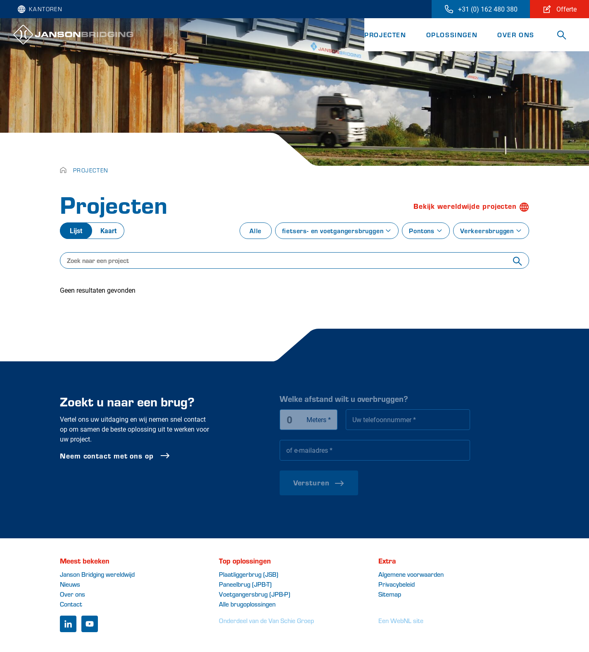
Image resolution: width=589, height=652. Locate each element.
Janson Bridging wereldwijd (97, 574)
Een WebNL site (400, 620)
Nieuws (70, 584)
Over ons (515, 34)
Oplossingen (452, 34)
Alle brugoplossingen (247, 603)
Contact (71, 603)
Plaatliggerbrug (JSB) (248, 574)
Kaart (108, 230)
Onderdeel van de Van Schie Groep (266, 620)
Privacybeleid (396, 584)
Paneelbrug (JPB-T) (245, 584)
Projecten (385, 34)
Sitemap (389, 594)
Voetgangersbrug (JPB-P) (254, 594)
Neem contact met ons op (140, 456)
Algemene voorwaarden (411, 574)
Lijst (76, 230)
